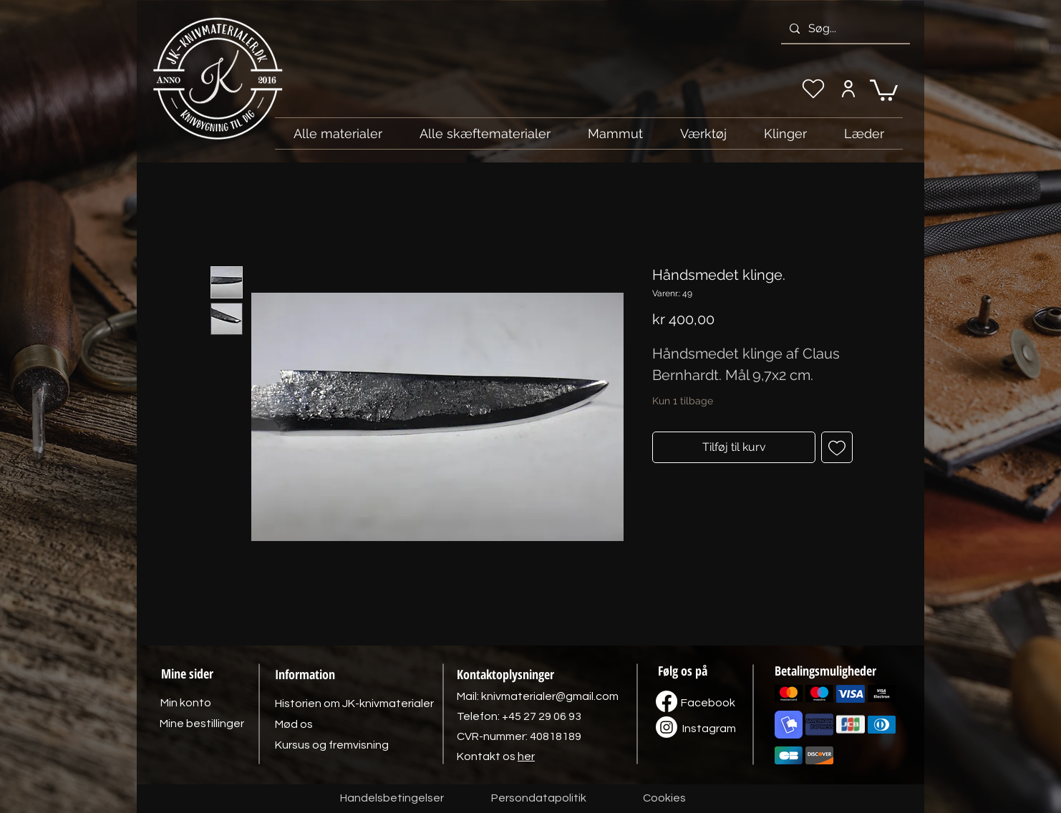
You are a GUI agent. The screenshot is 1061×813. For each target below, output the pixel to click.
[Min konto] (848, 89)
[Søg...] (844, 28)
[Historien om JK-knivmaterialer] (354, 703)
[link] (884, 89)
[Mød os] (293, 724)
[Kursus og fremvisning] (332, 745)
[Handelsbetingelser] (392, 798)
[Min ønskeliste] (813, 88)
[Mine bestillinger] (202, 723)
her (526, 756)
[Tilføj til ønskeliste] (837, 447)
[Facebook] (708, 702)
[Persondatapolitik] (538, 798)
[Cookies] (664, 798)
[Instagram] (709, 728)
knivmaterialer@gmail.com (550, 696)
